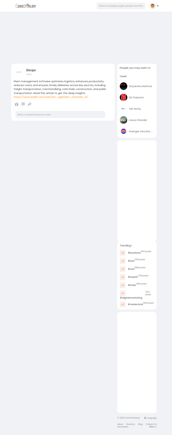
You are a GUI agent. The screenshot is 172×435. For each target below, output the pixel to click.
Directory (130, 424)
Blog (140, 424)
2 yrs (28, 74)
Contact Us (151, 424)
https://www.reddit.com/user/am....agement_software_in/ (51, 97)
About (120, 424)
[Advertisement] (86, 36)
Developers (122, 427)
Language (150, 418)
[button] (121, 6)
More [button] (153, 426)
